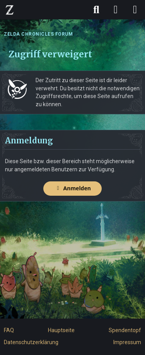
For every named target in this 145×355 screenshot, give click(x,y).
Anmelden (72, 188)
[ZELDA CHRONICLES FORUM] (9, 9)
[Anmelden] (115, 9)
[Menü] (135, 9)
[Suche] (96, 9)
